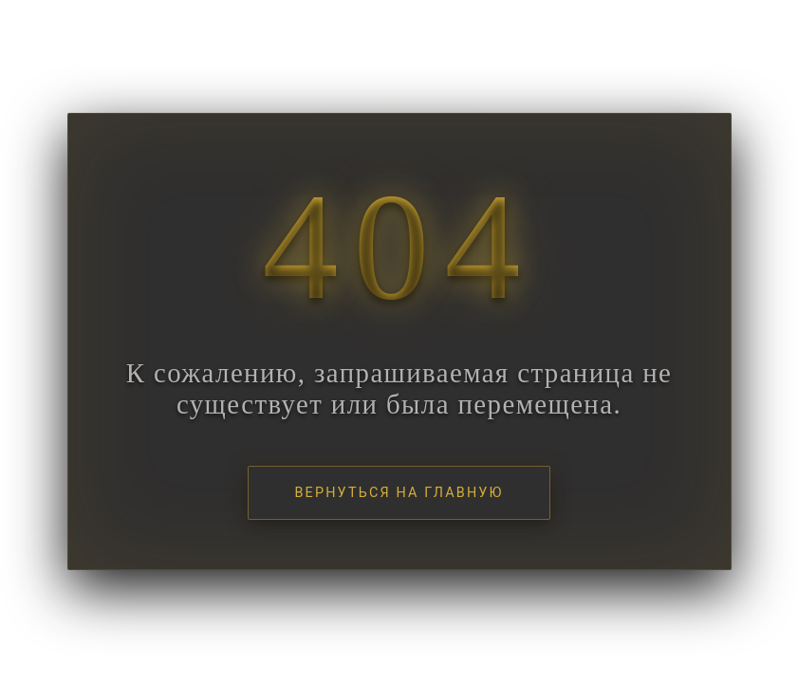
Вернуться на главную (398, 493)
